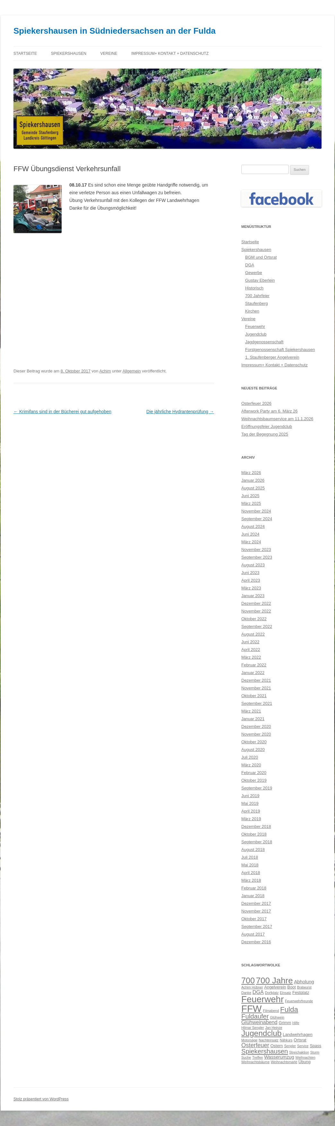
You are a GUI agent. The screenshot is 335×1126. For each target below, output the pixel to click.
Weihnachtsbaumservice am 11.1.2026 (277, 418)
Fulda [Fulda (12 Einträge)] (289, 1009)
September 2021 (256, 703)
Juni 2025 (250, 495)
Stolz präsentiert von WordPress (41, 1099)
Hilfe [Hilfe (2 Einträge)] (295, 1023)
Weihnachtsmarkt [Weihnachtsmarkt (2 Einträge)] (284, 1062)
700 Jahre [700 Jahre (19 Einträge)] (274, 980)
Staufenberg (256, 303)
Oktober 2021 (254, 695)
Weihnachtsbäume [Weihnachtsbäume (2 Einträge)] (255, 1062)
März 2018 (251, 880)
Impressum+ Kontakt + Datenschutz (170, 53)
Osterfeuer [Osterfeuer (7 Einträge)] (255, 1045)
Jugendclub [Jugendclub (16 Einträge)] (261, 1033)
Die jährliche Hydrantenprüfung (180, 411)
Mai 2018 (249, 865)
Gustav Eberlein (260, 280)
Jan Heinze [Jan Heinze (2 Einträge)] (273, 1028)
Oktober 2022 (254, 618)
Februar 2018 (253, 888)
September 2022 (256, 626)
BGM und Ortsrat (261, 257)
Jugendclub (256, 334)
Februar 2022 (253, 665)
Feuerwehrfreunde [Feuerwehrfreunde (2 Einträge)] (299, 1001)
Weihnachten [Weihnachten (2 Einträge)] (305, 1057)
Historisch (254, 288)
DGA (249, 265)
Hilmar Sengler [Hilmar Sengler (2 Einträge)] (252, 1028)
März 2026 (251, 472)
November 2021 (256, 688)
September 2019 (256, 788)
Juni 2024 (250, 534)
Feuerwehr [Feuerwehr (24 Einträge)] (262, 999)
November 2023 (256, 549)
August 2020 (253, 749)
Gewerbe (253, 272)
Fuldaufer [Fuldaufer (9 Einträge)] (255, 1016)
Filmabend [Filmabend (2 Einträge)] (271, 1011)
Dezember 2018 (256, 826)
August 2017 (253, 934)
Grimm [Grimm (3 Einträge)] (285, 1022)
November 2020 (256, 734)
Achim (105, 371)
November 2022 (256, 611)
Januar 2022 (252, 672)
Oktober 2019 (254, 780)
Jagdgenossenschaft (264, 341)
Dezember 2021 (256, 680)
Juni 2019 (250, 795)
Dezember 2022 (256, 603)
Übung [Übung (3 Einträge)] (304, 1061)
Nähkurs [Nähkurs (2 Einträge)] (286, 1040)
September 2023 (256, 557)
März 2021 (251, 711)
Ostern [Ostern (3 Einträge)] (277, 1045)
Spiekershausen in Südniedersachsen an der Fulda (114, 31)
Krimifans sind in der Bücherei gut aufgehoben (62, 411)
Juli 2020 (249, 757)
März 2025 (251, 503)
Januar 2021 (252, 718)
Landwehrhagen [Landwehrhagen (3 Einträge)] (297, 1034)
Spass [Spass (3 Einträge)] (315, 1045)
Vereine (108, 53)
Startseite (25, 53)
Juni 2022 (250, 641)
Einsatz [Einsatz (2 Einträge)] (285, 993)
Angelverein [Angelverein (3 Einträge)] (275, 987)
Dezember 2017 (256, 903)
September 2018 (256, 841)
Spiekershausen (68, 53)
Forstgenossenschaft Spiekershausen (280, 349)
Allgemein (132, 371)
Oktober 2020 (254, 741)
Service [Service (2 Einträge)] (303, 1046)
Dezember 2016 (256, 941)
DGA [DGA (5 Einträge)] (258, 992)
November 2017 (256, 911)
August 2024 (253, 526)
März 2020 (251, 765)
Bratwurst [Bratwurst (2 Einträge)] (304, 987)
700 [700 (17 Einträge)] (248, 980)
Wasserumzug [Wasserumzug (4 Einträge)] (279, 1057)
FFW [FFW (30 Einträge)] (251, 1008)
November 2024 (256, 511)
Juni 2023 (250, 572)
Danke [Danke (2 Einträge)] (246, 993)
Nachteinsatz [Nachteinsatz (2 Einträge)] (269, 1040)
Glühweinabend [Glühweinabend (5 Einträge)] (259, 1022)
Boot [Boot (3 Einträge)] (291, 987)
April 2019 (250, 811)
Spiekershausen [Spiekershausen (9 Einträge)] (264, 1051)
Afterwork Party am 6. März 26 (269, 411)
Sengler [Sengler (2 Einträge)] (290, 1046)
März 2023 (251, 588)
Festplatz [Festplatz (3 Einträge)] (300, 992)
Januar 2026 (252, 480)
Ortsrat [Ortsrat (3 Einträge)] (300, 1040)
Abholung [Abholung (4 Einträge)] (304, 981)
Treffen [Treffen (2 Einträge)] (257, 1057)
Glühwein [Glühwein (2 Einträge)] (277, 1017)
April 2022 (250, 649)
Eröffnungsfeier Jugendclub (266, 426)
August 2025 (253, 488)
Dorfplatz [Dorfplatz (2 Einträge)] (272, 993)
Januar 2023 (252, 595)
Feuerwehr (255, 326)
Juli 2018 (249, 857)
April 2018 (250, 872)
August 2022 (253, 634)
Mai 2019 (249, 803)
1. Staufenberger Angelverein (272, 357)
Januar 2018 (252, 895)
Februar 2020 (253, 772)
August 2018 (253, 849)
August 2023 (253, 565)
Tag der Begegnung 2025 (264, 434)
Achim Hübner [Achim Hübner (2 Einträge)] (252, 987)
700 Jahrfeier (257, 295)
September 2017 (256, 926)
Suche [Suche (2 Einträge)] (246, 1057)
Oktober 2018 (254, 834)
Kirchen (252, 311)
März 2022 (251, 657)
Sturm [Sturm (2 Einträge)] (314, 1052)
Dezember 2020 (256, 726)
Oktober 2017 (254, 918)
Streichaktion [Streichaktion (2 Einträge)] (299, 1052)
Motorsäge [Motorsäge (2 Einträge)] (249, 1040)
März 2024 (251, 541)
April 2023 (250, 580)
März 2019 (251, 818)
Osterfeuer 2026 (256, 403)
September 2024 (256, 518)
